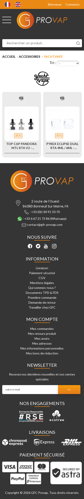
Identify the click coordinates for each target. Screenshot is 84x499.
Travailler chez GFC (42, 307)
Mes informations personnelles (42, 348)
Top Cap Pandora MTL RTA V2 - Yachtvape (21, 146)
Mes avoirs (42, 338)
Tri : (53, 62)
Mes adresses (42, 343)
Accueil (8, 56)
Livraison (42, 268)
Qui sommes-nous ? (42, 288)
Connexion (72, 4)
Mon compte (42, 319)
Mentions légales (42, 283)
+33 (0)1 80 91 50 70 (45, 212)
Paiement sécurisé (42, 273)
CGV (42, 278)
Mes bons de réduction (42, 353)
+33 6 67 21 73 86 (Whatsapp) (45, 218)
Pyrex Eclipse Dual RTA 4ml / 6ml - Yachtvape (62, 146)
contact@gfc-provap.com (44, 224)
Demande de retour (42, 302)
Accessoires (29, 56)
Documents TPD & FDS (42, 292)
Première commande (42, 297)
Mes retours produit (42, 333)
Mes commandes (42, 329)
